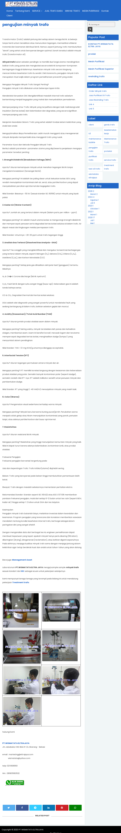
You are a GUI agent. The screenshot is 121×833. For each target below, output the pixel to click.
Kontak (105, 11)
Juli (92, 203)
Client (10, 15)
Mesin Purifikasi (96, 61)
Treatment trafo (20, 582)
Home (10, 11)
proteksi (108, 151)
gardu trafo (109, 124)
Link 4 (91, 104)
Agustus (94, 200)
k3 (90, 133)
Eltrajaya (114, 829)
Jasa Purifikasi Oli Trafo (99, 95)
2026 (91, 191)
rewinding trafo (96, 76)
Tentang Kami (22, 11)
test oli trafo (94, 168)
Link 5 (91, 108)
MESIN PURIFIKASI (90, 11)
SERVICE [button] (37, 11)
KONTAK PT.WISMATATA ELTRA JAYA (100, 45)
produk (92, 53)
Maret (93, 194)
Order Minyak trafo (98, 91)
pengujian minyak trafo (25, 24)
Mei (92, 223)
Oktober (94, 208)
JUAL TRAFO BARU (54, 11)
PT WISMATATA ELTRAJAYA (31, 829)
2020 (91, 217)
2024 (91, 197)
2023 (90, 205)
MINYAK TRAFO (72, 11)
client (91, 124)
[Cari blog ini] (101, 24)
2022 (90, 211)
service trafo (110, 160)
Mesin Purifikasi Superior (101, 68)
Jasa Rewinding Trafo (99, 100)
